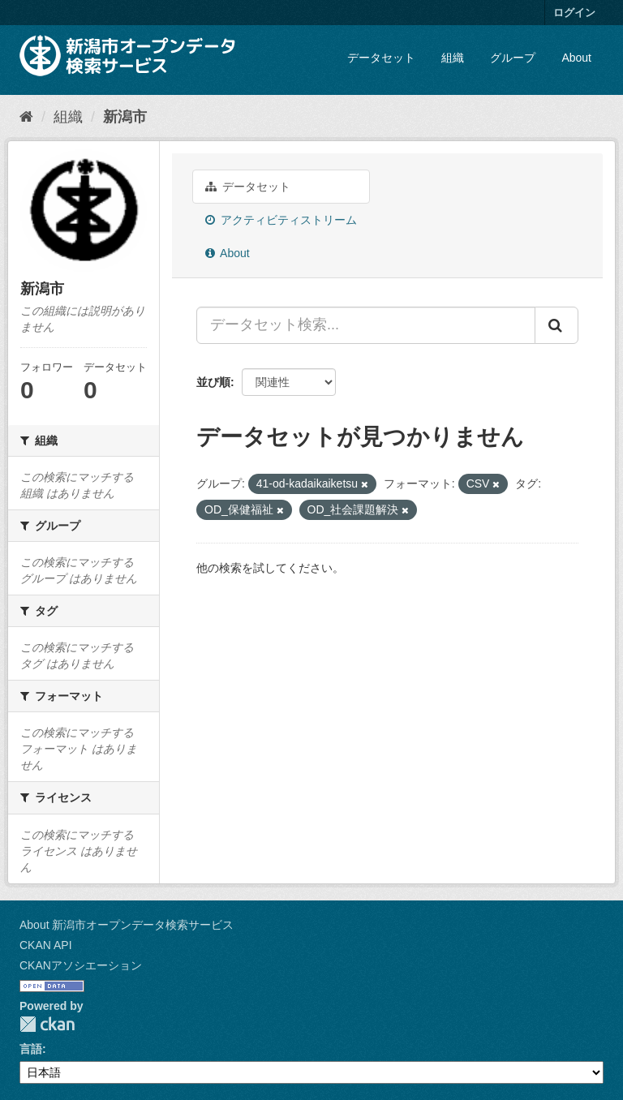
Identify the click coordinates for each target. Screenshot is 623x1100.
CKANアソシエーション (80, 965)
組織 (452, 57)
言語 (30, 1048)
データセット (381, 57)
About (576, 57)
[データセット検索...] (365, 325)
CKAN (47, 1024)
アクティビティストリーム (281, 219)
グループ (512, 57)
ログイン (574, 12)
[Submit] (556, 325)
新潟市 (125, 117)
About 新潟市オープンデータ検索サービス (126, 924)
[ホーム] (26, 117)
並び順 (213, 382)
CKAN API (45, 945)
